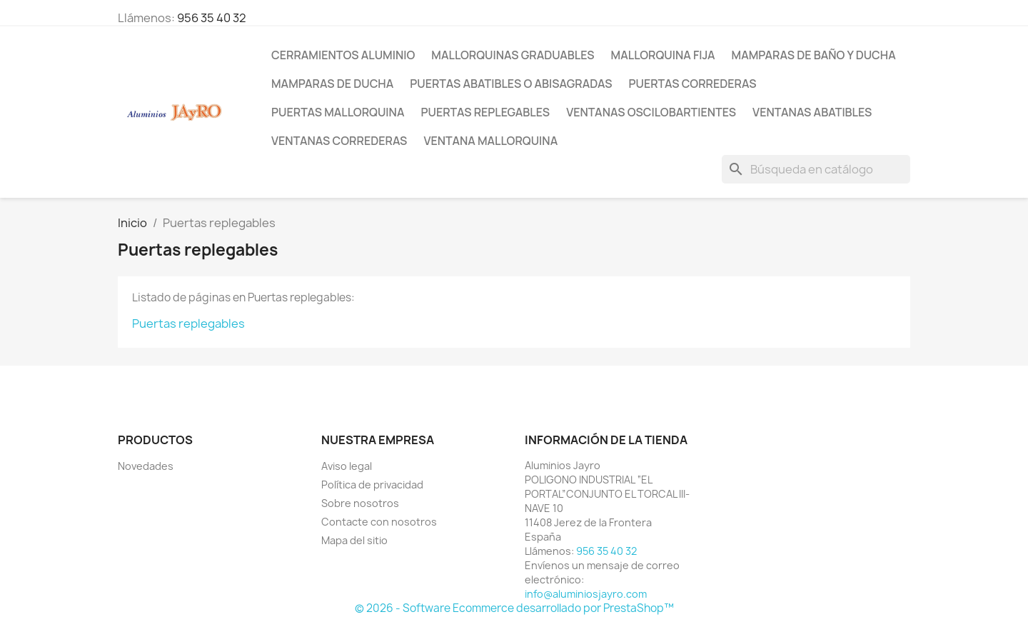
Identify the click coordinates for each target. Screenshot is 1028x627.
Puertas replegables (485, 112)
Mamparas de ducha (332, 83)
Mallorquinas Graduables (512, 55)
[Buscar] (816, 169)
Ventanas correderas (339, 141)
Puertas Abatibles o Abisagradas (511, 83)
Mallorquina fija (663, 55)
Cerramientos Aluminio (343, 55)
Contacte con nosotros (379, 521)
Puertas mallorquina (337, 112)
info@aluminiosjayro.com (586, 594)
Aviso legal (346, 466)
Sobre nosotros (360, 503)
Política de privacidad (372, 484)
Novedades (145, 466)
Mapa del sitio (354, 540)
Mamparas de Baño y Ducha (814, 55)
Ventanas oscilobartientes (651, 112)
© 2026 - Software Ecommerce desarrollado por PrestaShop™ (514, 608)
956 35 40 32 (211, 18)
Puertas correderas (692, 83)
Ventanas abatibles (812, 112)
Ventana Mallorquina (490, 141)
